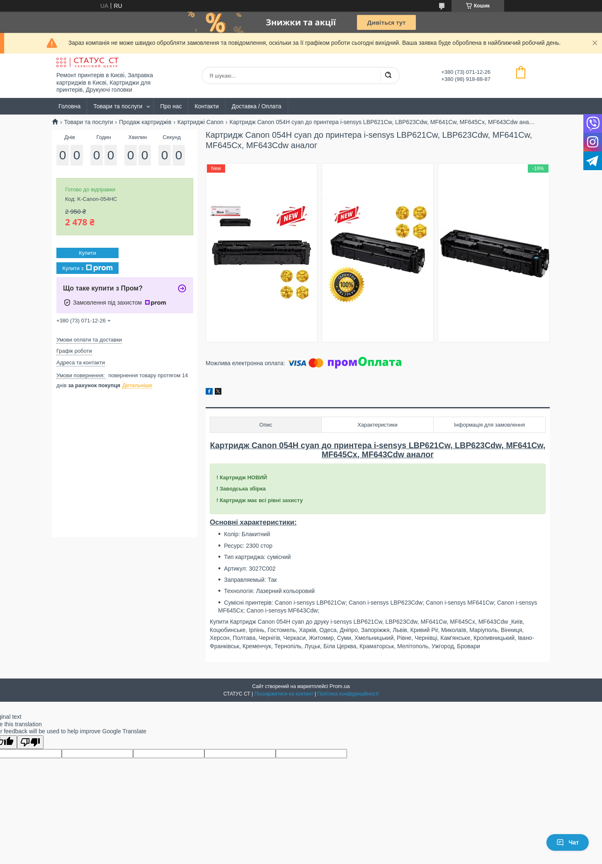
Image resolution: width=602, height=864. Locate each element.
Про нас (171, 106)
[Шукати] (388, 75)
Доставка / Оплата (257, 106)
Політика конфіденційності (348, 694)
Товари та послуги (117, 106)
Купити (87, 253)
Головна (69, 106)
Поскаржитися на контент (283, 694)
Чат (567, 842)
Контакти (206, 106)
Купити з (87, 268)
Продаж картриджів (145, 122)
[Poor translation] (30, 742)
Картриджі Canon (200, 122)
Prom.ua (340, 686)
